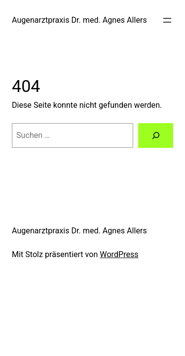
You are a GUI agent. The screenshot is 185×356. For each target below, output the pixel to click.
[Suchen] (155, 135)
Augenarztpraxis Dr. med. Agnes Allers (79, 20)
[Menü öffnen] (167, 20)
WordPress (119, 254)
